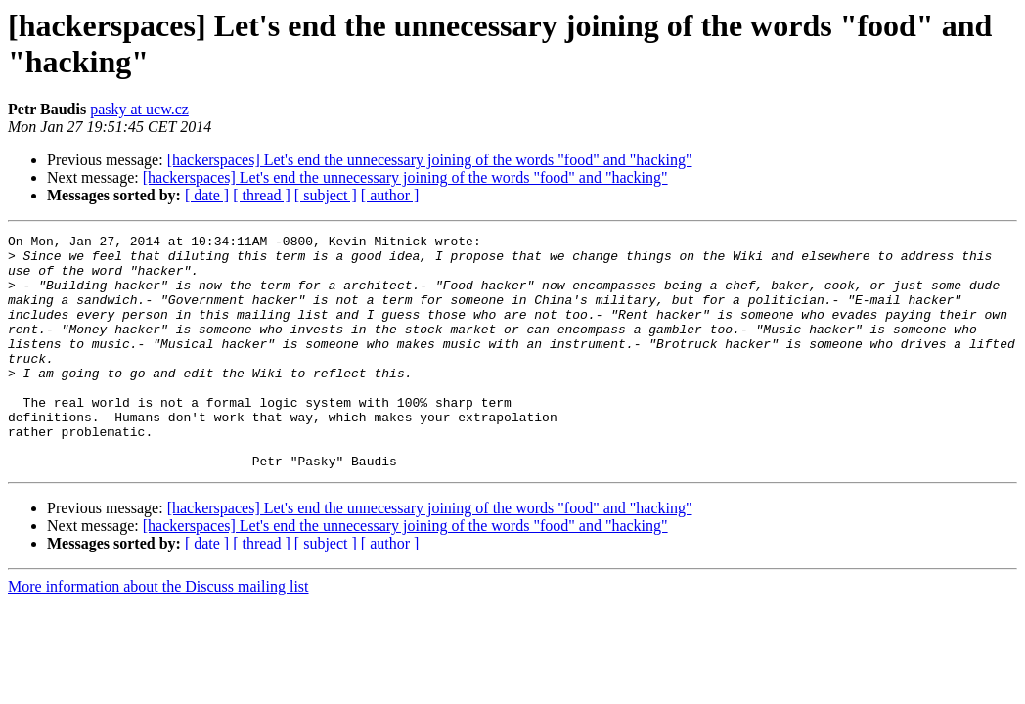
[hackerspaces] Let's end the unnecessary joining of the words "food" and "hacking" (429, 160)
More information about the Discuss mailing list (158, 633)
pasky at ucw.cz (139, 109)
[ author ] (390, 195)
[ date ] (207, 195)
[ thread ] (261, 195)
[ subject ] (325, 195)
